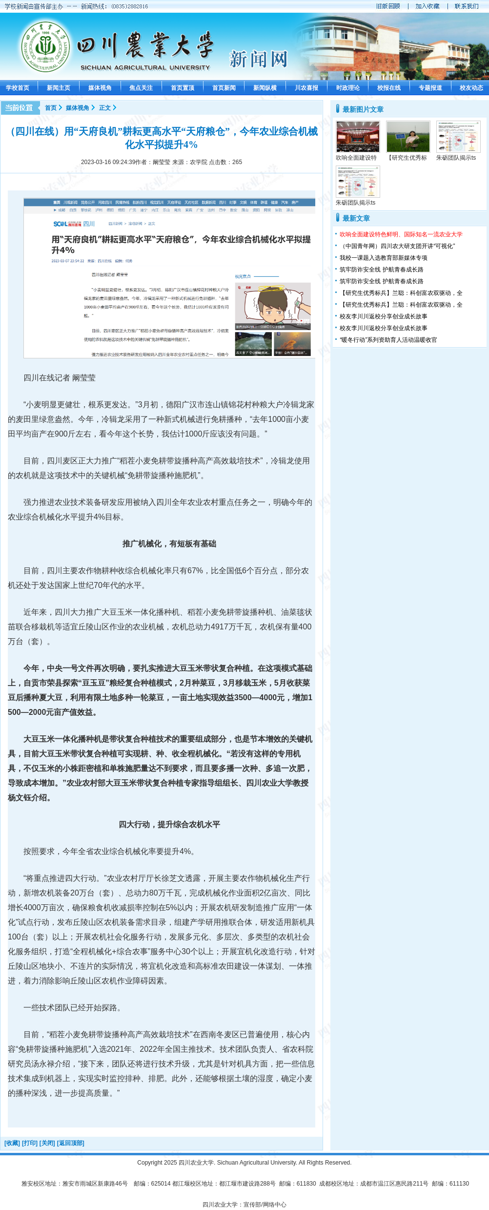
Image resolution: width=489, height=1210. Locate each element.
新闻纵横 (265, 87)
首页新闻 (224, 87)
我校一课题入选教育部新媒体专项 (384, 257)
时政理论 (348, 87)
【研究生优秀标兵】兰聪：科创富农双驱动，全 (401, 293)
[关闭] (47, 1143)
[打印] (30, 1143)
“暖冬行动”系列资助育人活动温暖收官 (388, 339)
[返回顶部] (70, 1143)
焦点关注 (141, 87)
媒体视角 (100, 87)
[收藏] (12, 1143)
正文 (105, 107)
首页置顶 (182, 87)
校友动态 (471, 87)
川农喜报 (306, 87)
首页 (51, 107)
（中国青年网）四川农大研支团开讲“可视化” (397, 246)
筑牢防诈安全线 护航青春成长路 (381, 269)
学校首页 (17, 87)
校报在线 (389, 87)
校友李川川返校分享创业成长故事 (384, 316)
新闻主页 (58, 87)
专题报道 (430, 87)
